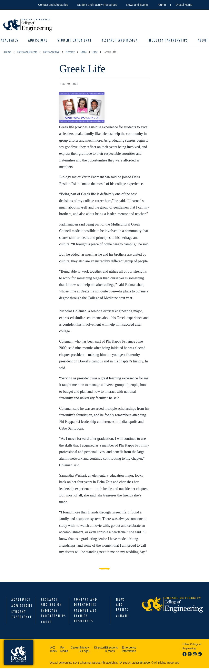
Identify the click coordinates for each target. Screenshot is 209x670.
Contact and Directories (53, 4)
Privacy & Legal (84, 650)
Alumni (162, 4)
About (200, 41)
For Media (64, 650)
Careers (74, 649)
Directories (98, 649)
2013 (84, 53)
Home (7, 53)
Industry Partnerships (166, 41)
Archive (70, 53)
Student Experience (75, 41)
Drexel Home (184, 4)
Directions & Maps (111, 650)
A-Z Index (53, 650)
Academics (13, 41)
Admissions (40, 41)
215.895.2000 (141, 664)
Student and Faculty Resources (97, 4)
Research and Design (119, 41)
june (95, 53)
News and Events (137, 4)
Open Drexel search (199, 4)
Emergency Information (129, 650)
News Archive (51, 53)
